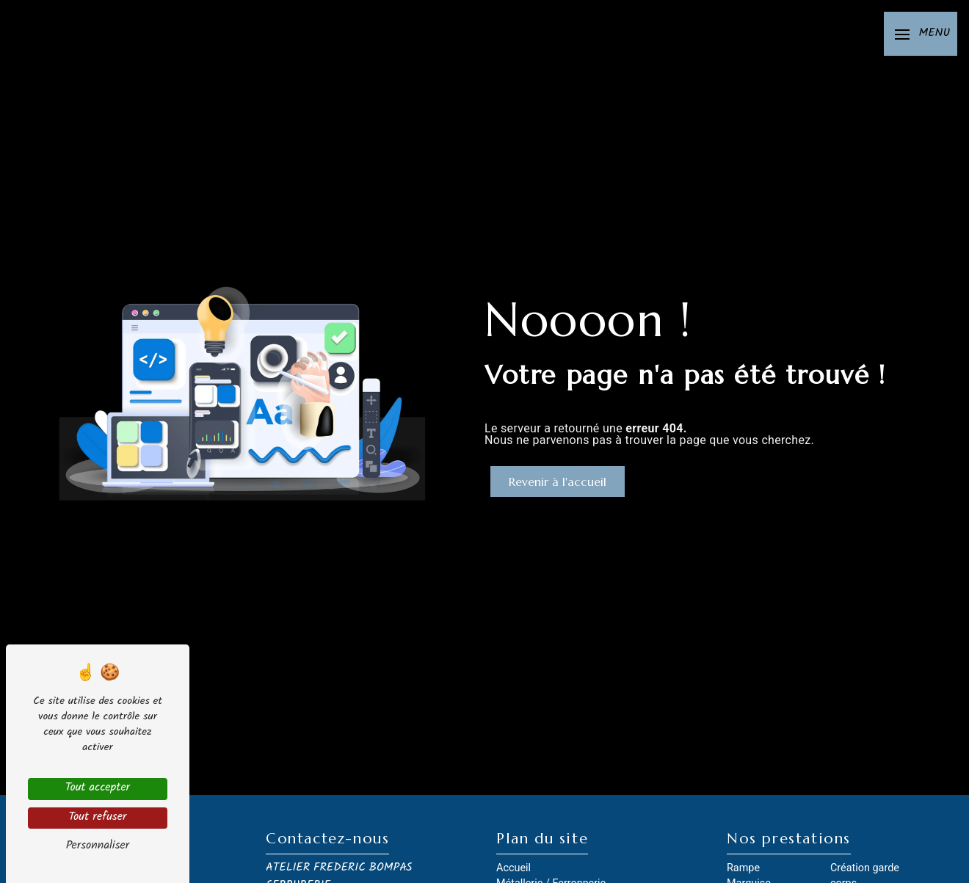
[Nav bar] (920, 34)
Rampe (743, 868)
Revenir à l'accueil (557, 481)
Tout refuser (97, 818)
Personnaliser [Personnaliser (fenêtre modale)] (98, 846)
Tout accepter (97, 788)
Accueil (513, 868)
